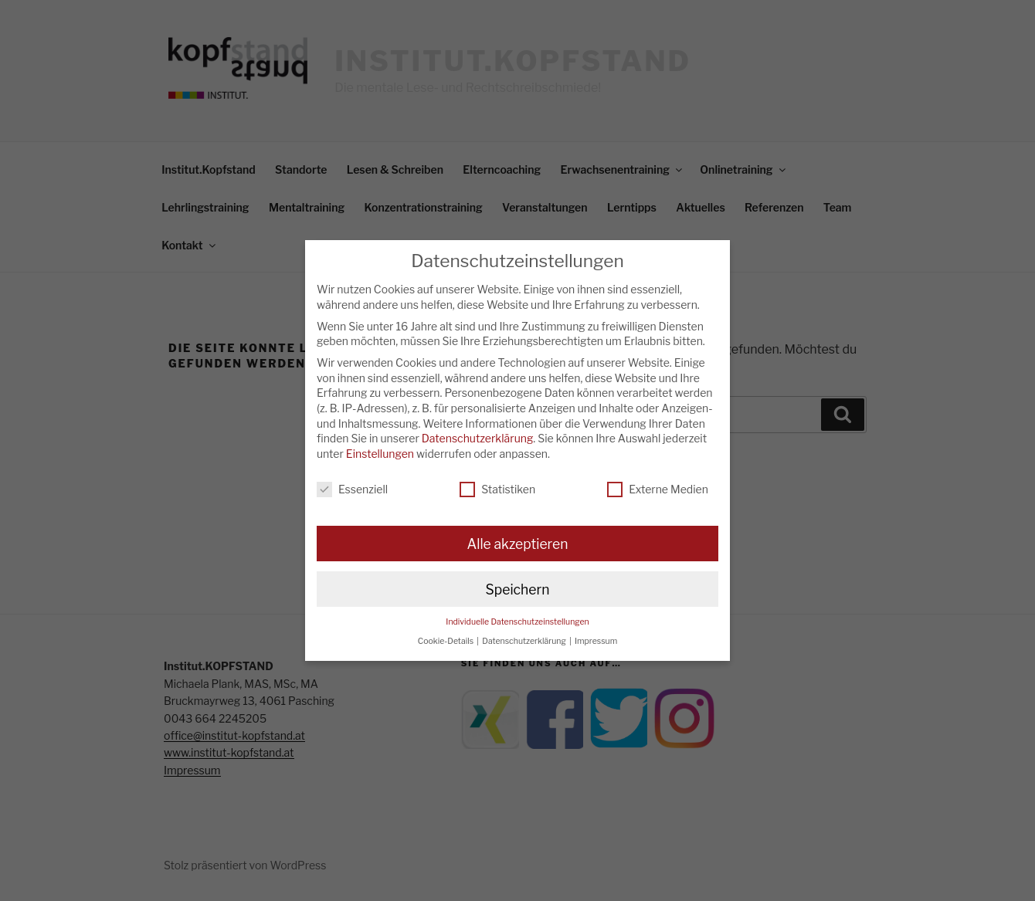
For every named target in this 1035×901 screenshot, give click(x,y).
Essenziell (352, 489)
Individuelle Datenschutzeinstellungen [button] (517, 622)
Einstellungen (380, 453)
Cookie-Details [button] (447, 641)
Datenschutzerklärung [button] (525, 641)
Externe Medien (657, 489)
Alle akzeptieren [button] (517, 544)
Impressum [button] (596, 641)
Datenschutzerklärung (478, 438)
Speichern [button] (518, 589)
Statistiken (497, 489)
